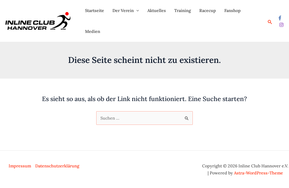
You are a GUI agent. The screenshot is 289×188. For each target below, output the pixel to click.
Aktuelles (156, 10)
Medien (92, 31)
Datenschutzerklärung (57, 165)
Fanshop (232, 10)
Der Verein (125, 10)
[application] (136, 10)
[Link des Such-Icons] (270, 22)
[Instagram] (281, 24)
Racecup (207, 10)
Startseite (94, 10)
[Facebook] (280, 18)
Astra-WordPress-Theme (258, 172)
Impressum (20, 165)
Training (182, 10)
